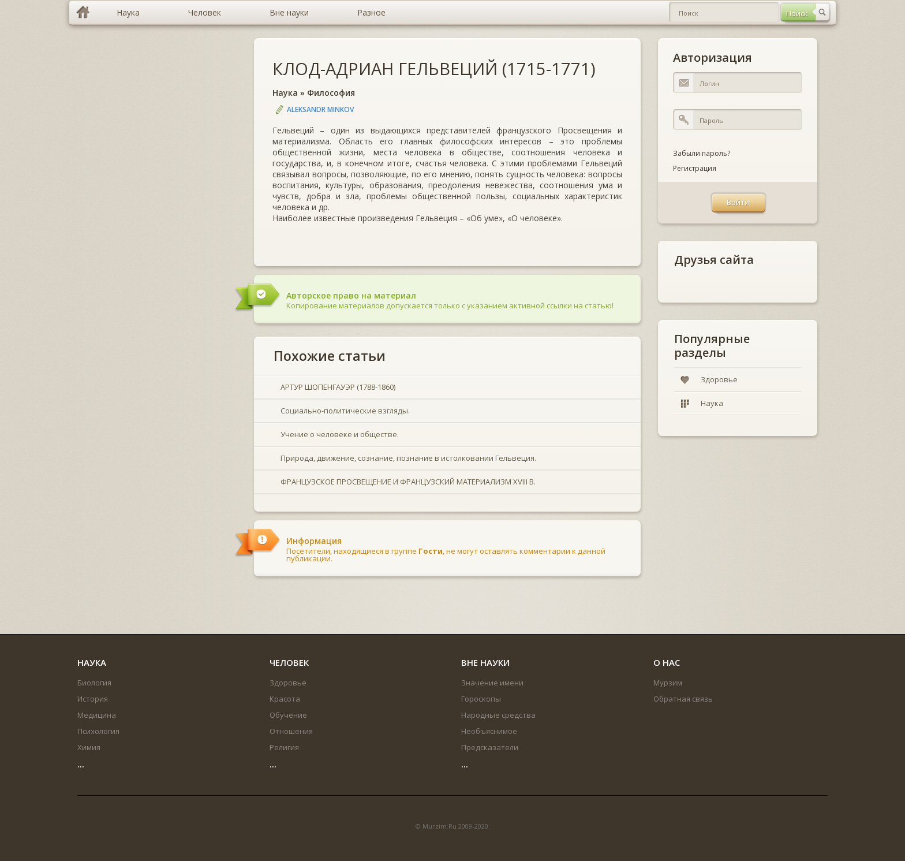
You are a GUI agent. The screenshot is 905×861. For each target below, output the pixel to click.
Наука (285, 92)
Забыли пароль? (701, 153)
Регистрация (694, 168)
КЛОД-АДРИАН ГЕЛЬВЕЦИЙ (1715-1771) (434, 68)
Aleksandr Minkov (320, 109)
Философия (331, 92)
